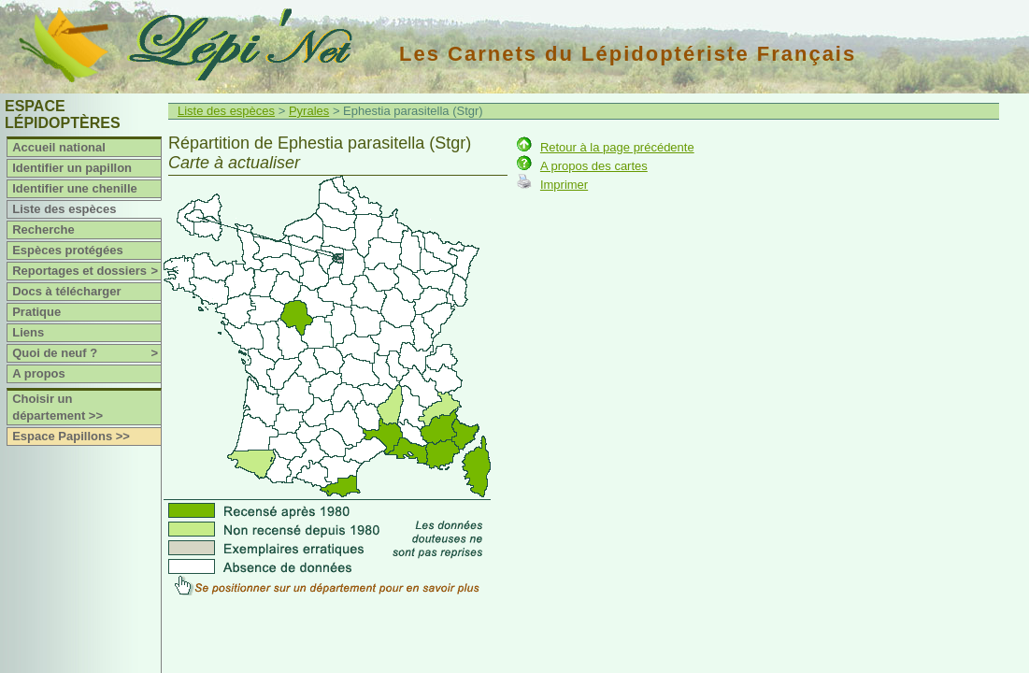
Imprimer (564, 185)
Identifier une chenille (74, 188)
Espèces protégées (67, 250)
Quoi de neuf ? (86, 353)
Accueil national (59, 147)
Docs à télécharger (66, 291)
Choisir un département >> (57, 407)
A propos (38, 373)
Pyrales (309, 111)
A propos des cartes (594, 166)
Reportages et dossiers (86, 271)
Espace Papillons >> (71, 436)
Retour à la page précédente (617, 147)
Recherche (43, 229)
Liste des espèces (64, 209)
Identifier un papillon (72, 168)
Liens (28, 332)
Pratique (36, 312)
